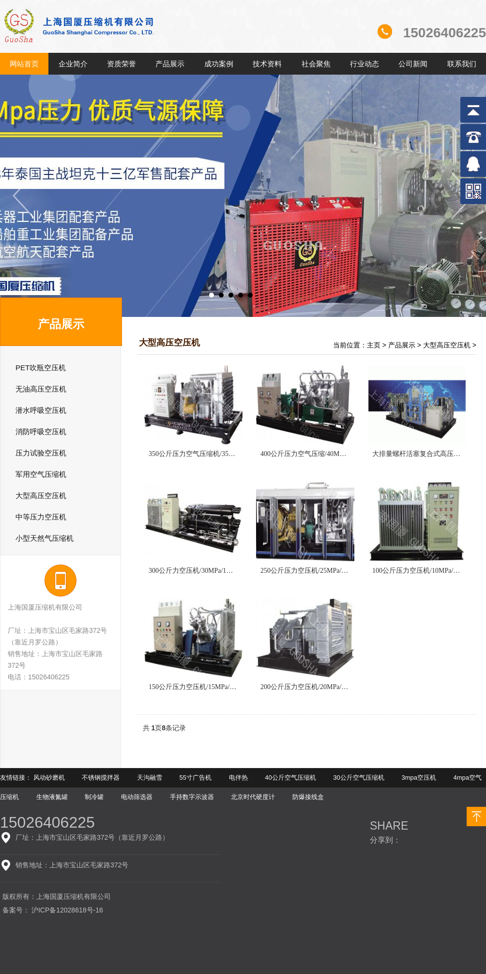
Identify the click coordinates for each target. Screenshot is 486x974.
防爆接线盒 (308, 797)
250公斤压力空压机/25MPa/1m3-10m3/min (321, 570)
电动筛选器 (136, 797)
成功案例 (218, 64)
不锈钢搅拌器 (101, 777)
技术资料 (267, 64)
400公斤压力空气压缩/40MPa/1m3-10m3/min (325, 453)
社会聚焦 (316, 64)
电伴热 (238, 777)
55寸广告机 (196, 777)
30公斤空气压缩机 (358, 777)
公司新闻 (412, 64)
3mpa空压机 (418, 777)
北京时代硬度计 (253, 797)
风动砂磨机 (49, 777)
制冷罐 (94, 797)
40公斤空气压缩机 (290, 777)
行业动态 (364, 64)
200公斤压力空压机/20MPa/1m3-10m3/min (321, 687)
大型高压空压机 (447, 345)
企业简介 (73, 64)
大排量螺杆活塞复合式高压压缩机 (423, 453)
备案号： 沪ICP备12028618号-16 (52, 910)
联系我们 (461, 64)
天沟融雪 (149, 777)
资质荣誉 (121, 64)
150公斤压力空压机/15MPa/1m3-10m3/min (210, 687)
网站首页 (24, 64)
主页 (373, 345)
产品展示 (169, 64)
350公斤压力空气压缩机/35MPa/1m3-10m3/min (217, 453)
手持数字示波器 (192, 797)
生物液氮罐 (52, 797)
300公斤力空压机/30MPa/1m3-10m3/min (207, 570)
